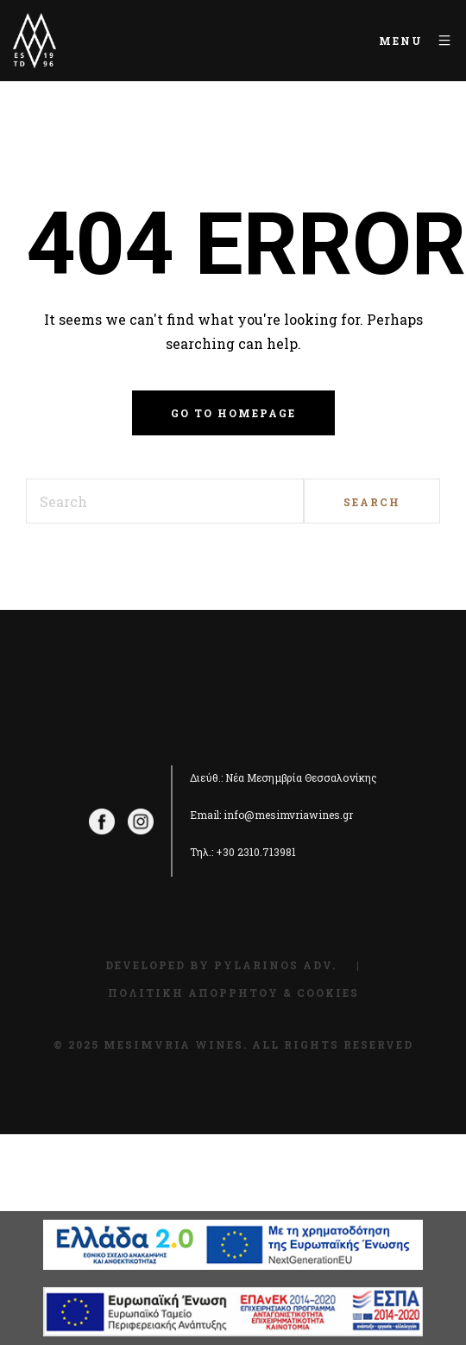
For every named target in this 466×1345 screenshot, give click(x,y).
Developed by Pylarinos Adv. (221, 965)
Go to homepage (233, 413)
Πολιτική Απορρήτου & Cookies (233, 992)
